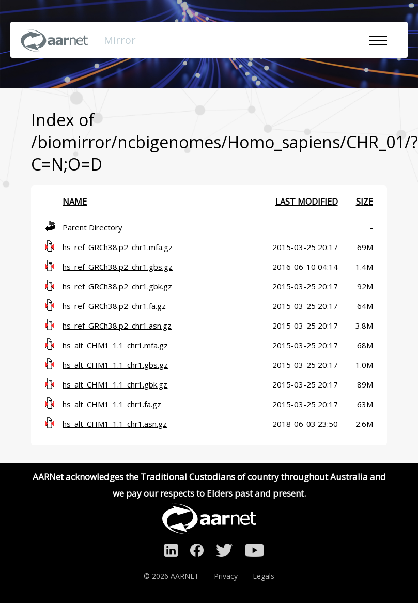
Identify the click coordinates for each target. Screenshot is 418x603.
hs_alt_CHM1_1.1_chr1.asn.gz (115, 424)
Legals (263, 576)
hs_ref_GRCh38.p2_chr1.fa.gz (114, 306)
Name (75, 201)
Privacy (226, 576)
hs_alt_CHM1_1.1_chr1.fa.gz (112, 404)
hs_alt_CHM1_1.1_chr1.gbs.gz (115, 365)
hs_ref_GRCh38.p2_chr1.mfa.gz (118, 247)
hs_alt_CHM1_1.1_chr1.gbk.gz (115, 384)
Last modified (306, 201)
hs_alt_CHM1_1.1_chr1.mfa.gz (115, 345)
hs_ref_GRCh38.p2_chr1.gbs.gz (118, 266)
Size (364, 201)
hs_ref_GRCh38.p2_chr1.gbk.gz (117, 286)
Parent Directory (92, 227)
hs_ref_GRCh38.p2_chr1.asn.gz (117, 325)
